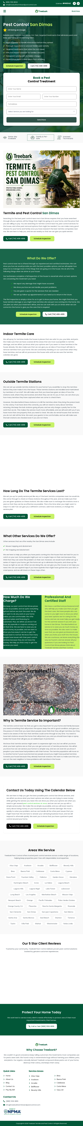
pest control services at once (35, 803)
